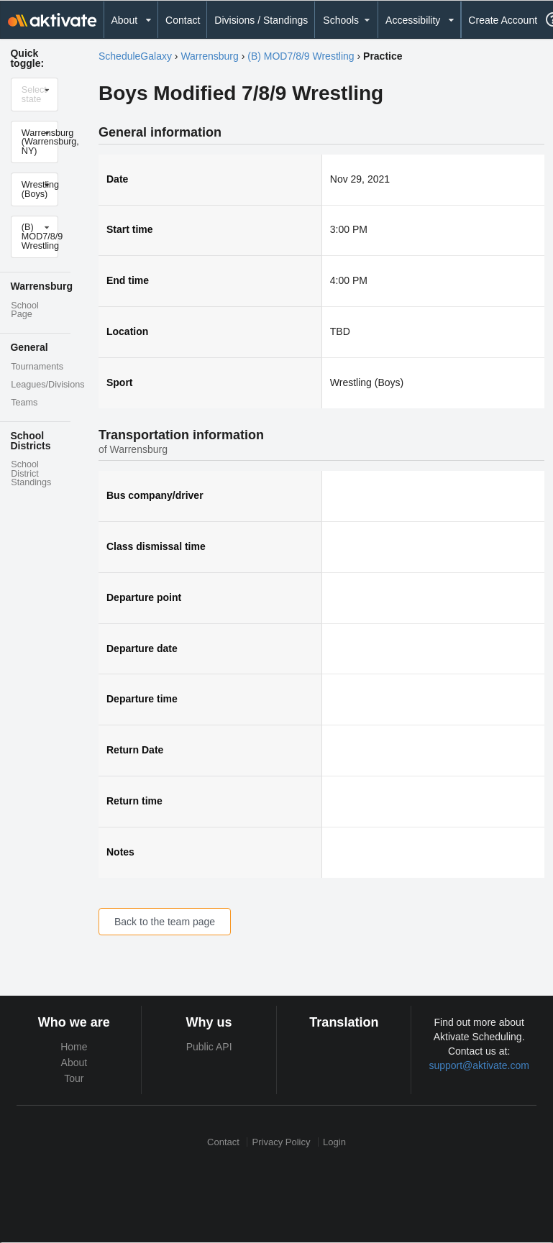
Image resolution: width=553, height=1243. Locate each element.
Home (73, 1046)
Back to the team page (164, 921)
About (74, 1062)
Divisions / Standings (261, 20)
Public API (209, 1046)
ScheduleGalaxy (135, 56)
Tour (73, 1078)
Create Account (502, 20)
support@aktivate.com (479, 1065)
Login (334, 1142)
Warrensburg (209, 56)
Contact (182, 20)
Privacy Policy (281, 1142)
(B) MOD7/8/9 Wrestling (300, 56)
